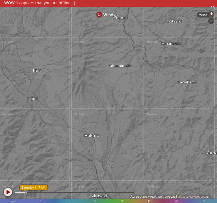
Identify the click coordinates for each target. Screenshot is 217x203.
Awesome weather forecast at (170, 196)
